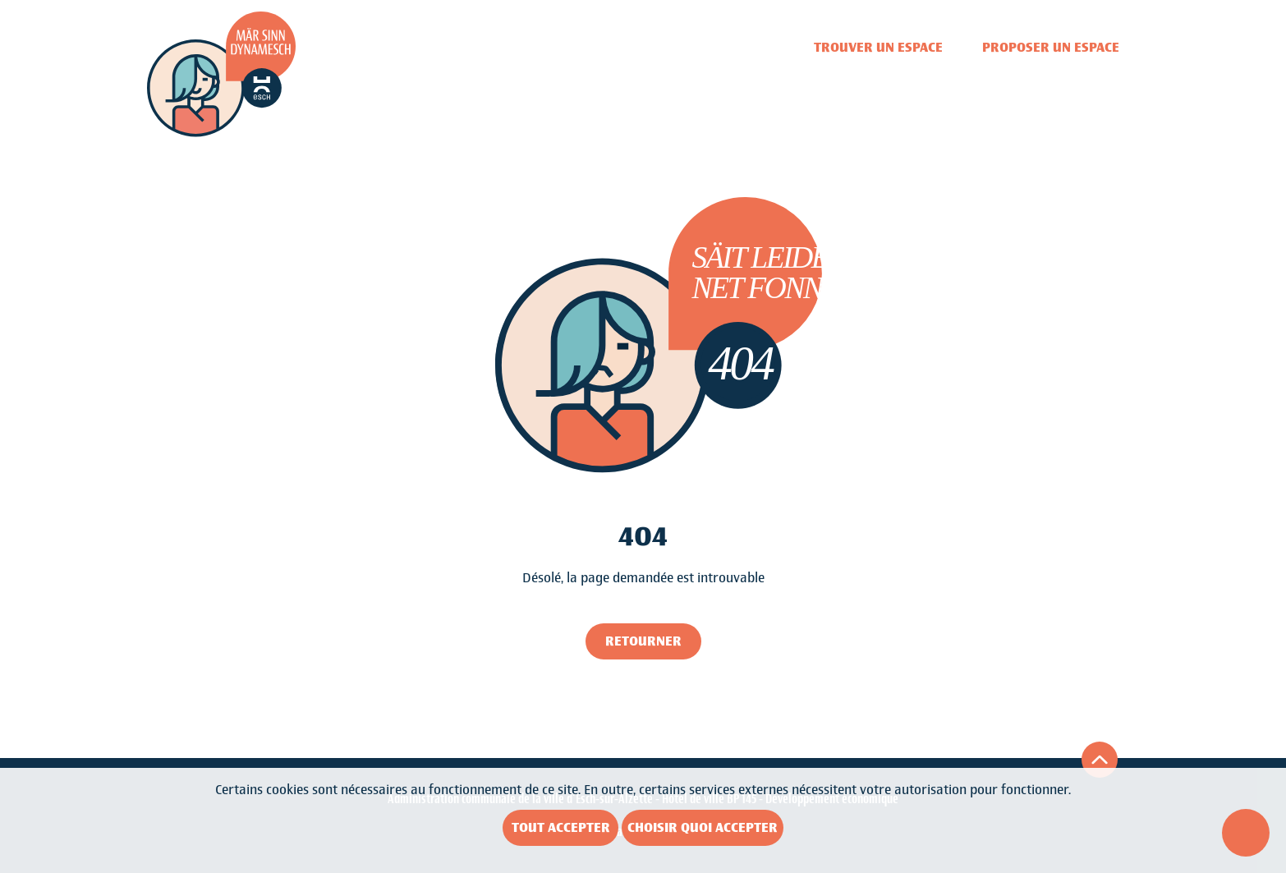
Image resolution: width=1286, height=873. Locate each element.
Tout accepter (561, 827)
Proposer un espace (1050, 47)
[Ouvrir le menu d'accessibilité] (1246, 833)
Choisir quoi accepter (702, 827)
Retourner (643, 641)
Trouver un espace (878, 47)
